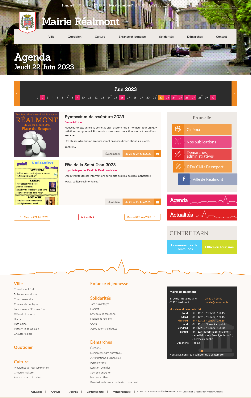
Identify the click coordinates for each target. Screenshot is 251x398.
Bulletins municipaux (25, 294)
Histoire (18, 319)
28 (200, 97)
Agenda (73, 391)
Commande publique (26, 304)
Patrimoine (20, 323)
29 (206, 97)
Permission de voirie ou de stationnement (114, 382)
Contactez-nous (95, 391)
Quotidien (75, 38)
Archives (55, 391)
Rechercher (233, 6)
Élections (95, 347)
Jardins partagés (99, 303)
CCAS (93, 323)
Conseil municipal (24, 289)
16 (122, 97)
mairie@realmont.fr (216, 302)
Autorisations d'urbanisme (105, 357)
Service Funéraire (100, 372)
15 (115, 97)
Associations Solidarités (103, 328)
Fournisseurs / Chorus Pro (29, 309)
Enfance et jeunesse (133, 38)
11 (89, 97)
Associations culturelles (27, 377)
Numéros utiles (99, 377)
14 (109, 97)
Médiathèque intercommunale (31, 367)
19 (141, 97)
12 (96, 97)
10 (83, 97)
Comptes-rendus (23, 299)
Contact (222, 38)
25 (181, 97)
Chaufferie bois (23, 333)
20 (147, 97)
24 (174, 97)
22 (161, 97)
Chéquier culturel (24, 372)
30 (213, 97)
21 (155, 97)
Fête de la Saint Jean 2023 (87, 182)
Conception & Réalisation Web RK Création (203, 391)
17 (128, 97)
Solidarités (167, 38)
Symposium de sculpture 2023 (87, 134)
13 (102, 97)
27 (194, 97)
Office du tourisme (24, 314)
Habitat (94, 308)
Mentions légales (122, 391)
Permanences (98, 362)
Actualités (36, 391)
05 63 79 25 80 (91, 4)
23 (168, 97)
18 (134, 97)
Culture (101, 38)
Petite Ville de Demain (26, 328)
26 (187, 97)
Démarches (195, 38)
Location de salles (100, 367)
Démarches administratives (106, 352)
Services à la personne (102, 313)
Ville (52, 38)
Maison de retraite (101, 318)
